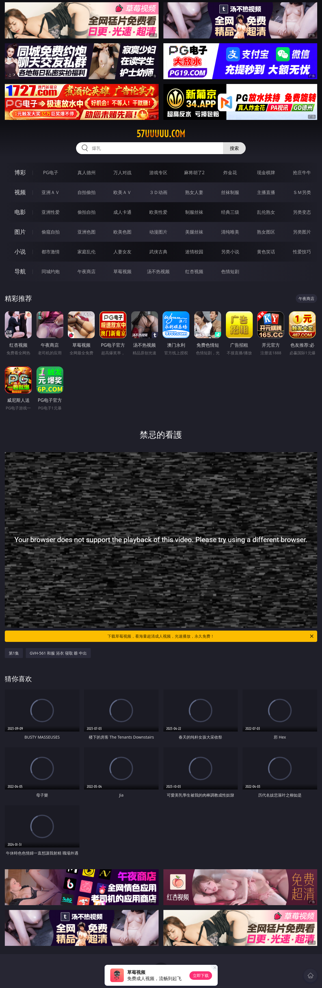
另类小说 (230, 252)
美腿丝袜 (194, 232)
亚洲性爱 (51, 212)
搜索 (234, 148)
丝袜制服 (230, 192)
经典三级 (230, 212)
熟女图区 (266, 232)
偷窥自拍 (51, 232)
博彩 (20, 172)
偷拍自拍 (86, 212)
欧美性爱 (158, 212)
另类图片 (302, 232)
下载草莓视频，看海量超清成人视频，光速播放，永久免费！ (210, 636)
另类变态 (302, 212)
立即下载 (201, 975)
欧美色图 (122, 232)
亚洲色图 (86, 232)
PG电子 (50, 172)
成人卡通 (122, 212)
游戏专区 (158, 172)
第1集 (14, 653)
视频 (20, 192)
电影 (20, 212)
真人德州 (86, 172)
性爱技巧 (302, 252)
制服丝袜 (194, 212)
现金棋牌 (266, 172)
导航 (20, 271)
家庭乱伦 (86, 252)
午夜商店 (86, 271)
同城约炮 (51, 271)
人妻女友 (122, 252)
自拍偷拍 (86, 192)
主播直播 (266, 192)
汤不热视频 (158, 271)
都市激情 (51, 252)
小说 (20, 251)
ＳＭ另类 (302, 192)
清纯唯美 (230, 232)
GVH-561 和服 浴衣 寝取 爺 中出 (58, 653)
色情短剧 (230, 271)
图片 (20, 232)
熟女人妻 (194, 192)
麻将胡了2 (194, 172)
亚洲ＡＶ (51, 192)
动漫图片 (158, 232)
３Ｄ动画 (158, 192)
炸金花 (230, 172)
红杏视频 (194, 271)
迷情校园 (194, 252)
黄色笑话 (266, 252)
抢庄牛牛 (302, 172)
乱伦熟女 (266, 212)
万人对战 (122, 172)
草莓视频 (122, 271)
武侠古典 (158, 252)
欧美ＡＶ (122, 192)
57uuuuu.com (161, 133)
